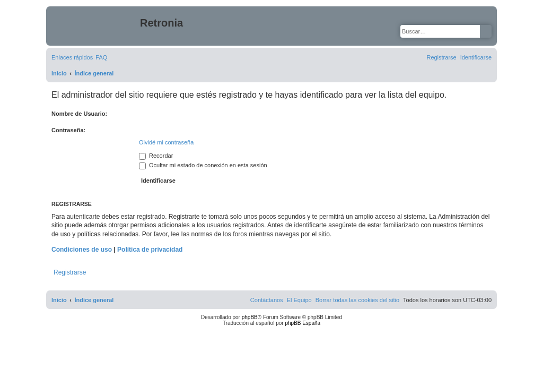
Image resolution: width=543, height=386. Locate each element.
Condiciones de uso (81, 249)
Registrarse (70, 272)
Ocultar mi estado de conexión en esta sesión (203, 165)
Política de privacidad (149, 249)
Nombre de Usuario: (79, 113)
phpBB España (302, 323)
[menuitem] (101, 57)
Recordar (156, 155)
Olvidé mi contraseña (166, 142)
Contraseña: (68, 130)
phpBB (250, 317)
